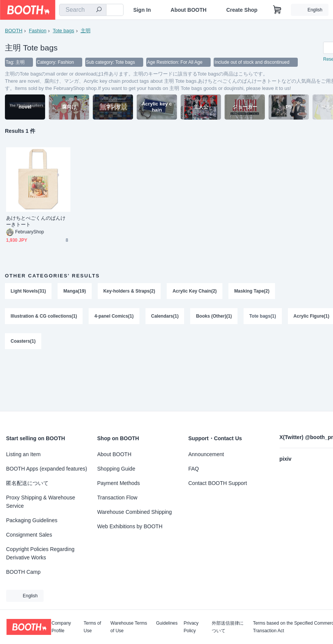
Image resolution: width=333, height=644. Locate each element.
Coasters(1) (23, 341)
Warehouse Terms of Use (129, 627)
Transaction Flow (117, 497)
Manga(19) (74, 291)
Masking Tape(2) (251, 291)
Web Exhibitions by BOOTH (130, 526)
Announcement (206, 454)
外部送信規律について (228, 627)
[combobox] (82, 10)
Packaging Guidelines (31, 520)
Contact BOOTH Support (217, 483)
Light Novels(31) (28, 291)
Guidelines (167, 623)
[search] (98, 10)
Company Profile (61, 627)
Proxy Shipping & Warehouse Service (40, 501)
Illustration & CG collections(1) (44, 316)
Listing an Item (23, 454)
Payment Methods (118, 483)
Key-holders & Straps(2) (129, 291)
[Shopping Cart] (277, 10)
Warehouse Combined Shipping (134, 512)
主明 (86, 30)
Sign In (142, 10)
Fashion (37, 30)
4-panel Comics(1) (113, 316)
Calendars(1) (165, 316)
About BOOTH (188, 10)
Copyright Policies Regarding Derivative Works (40, 553)
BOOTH (13, 30)
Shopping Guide (116, 469)
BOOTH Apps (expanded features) (46, 469)
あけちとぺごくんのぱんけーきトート (36, 221)
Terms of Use (92, 627)
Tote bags (63, 30)
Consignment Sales (29, 535)
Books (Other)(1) (214, 316)
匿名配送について (27, 483)
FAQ (193, 469)
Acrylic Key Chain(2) (194, 291)
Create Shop (241, 10)
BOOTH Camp (23, 572)
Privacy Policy (191, 627)
